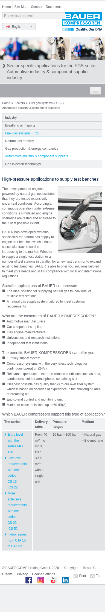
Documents (54, 7)
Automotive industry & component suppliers (36, 156)
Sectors (19, 102)
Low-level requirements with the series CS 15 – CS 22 (17, 472)
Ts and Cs (90, 568)
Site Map (20, 7)
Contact (36, 7)
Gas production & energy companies (31, 148)
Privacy (22, 574)
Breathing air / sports (20, 125)
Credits (7, 574)
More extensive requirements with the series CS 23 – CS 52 (17, 511)
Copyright (71, 568)
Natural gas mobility (19, 141)
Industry (11, 117)
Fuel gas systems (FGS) (45, 102)
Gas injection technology (23, 164)
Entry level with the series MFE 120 (16, 443)
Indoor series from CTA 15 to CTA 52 (17, 540)
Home (6, 7)
